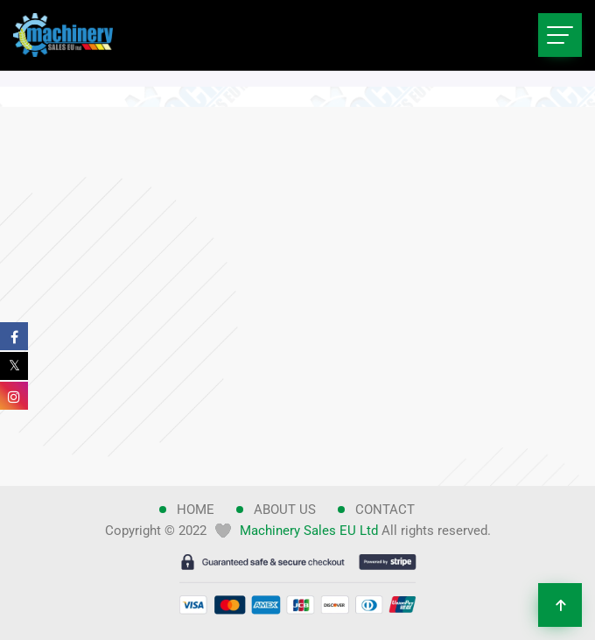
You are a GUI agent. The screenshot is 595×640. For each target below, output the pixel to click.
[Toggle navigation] (560, 35)
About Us (285, 509)
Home (195, 509)
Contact (385, 509)
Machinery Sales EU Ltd (309, 530)
